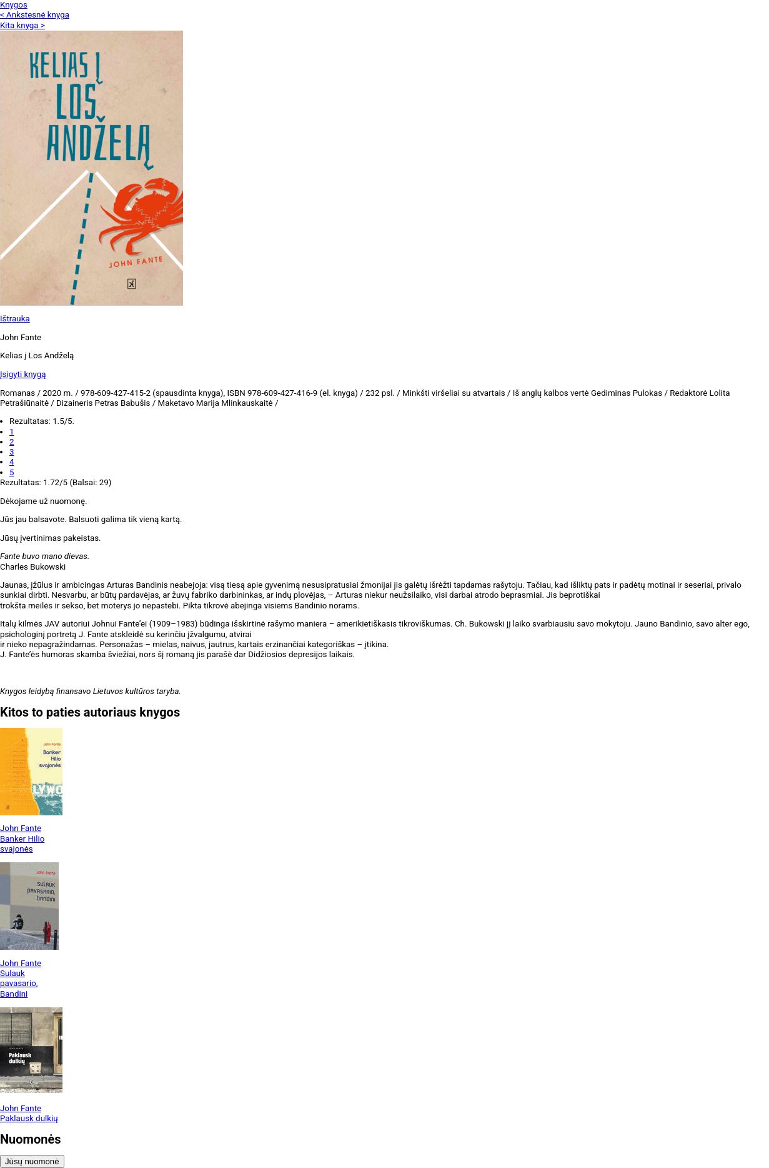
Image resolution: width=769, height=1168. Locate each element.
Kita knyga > (22, 25)
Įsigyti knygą (23, 374)
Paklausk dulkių (29, 1118)
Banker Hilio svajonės (22, 843)
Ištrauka (15, 318)
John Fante (20, 828)
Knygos (13, 4)
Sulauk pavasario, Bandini (18, 984)
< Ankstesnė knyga (34, 14)
